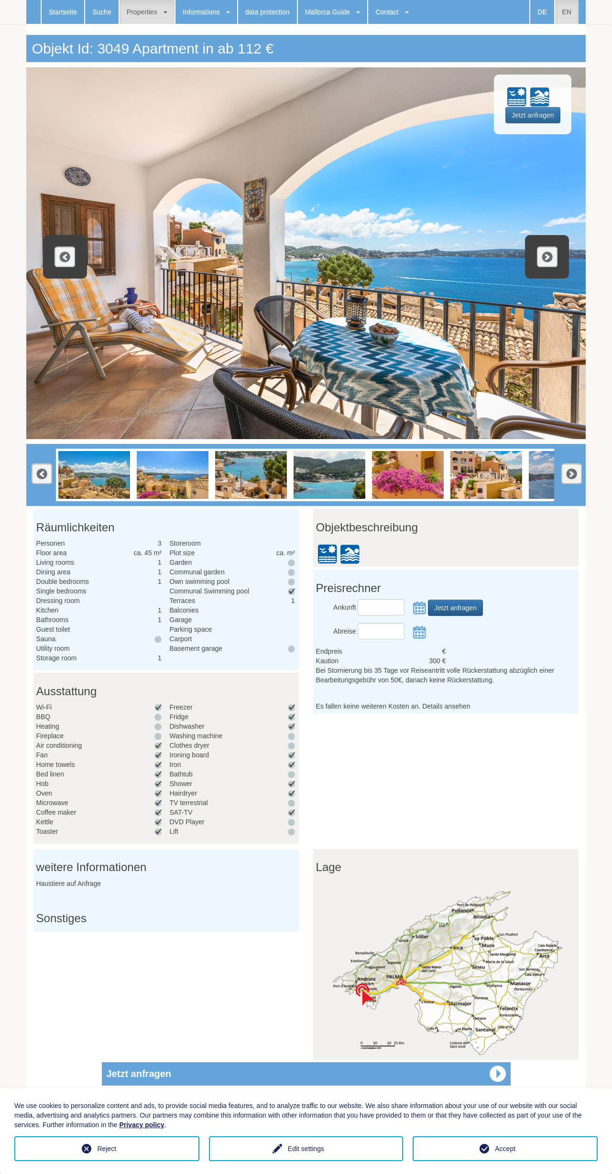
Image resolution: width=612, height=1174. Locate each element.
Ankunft (344, 607)
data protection (267, 12)
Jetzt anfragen (533, 115)
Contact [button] (392, 12)
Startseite (63, 12)
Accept (505, 1148)
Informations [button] (206, 12)
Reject (106, 1148)
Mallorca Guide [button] (333, 12)
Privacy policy (141, 1125)
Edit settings (306, 1148)
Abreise (344, 631)
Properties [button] (147, 12)
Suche (101, 12)
